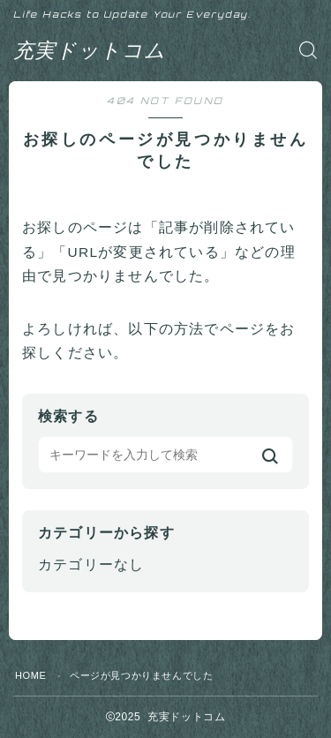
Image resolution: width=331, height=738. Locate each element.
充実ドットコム (89, 50)
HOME (30, 675)
